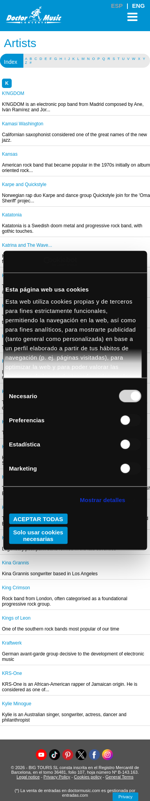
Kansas (10, 154)
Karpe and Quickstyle (24, 184)
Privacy (125, 796)
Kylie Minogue (16, 703)
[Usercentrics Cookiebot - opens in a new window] (43, 262)
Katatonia (12, 215)
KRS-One (12, 673)
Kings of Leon (16, 618)
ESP (117, 5)
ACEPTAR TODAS (38, 518)
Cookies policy (88, 777)
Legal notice (28, 777)
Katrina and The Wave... (27, 245)
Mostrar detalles (102, 500)
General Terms (120, 777)
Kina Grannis (15, 563)
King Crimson (16, 587)
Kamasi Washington (22, 123)
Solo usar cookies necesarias (38, 535)
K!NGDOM (13, 93)
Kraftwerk (12, 643)
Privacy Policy (57, 777)
